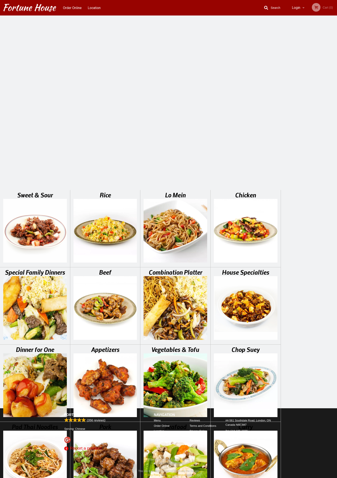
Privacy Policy (198, 431)
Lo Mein (175, 23)
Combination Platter (175, 101)
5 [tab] (318, 119)
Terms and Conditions (203, 425)
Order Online (72, 8)
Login (296, 8)
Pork (105, 255)
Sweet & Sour (35, 23)
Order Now (309, 25)
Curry (245, 255)
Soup (105, 332)
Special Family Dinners (35, 101)
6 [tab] (325, 119)
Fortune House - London (88, 415)
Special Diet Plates (35, 332)
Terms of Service (175, 474)
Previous (284, 91)
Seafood (175, 255)
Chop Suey (245, 178)
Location (94, 8)
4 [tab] (312, 119)
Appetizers (105, 178)
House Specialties (245, 101)
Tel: (236, 431)
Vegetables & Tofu (175, 178)
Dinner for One (35, 178)
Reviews (195, 420)
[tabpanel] (309, 91)
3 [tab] (305, 119)
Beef (105, 101)
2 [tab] (299, 119)
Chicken (245, 23)
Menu (157, 420)
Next (334, 91)
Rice (105, 23)
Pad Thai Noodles (35, 255)
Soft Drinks (175, 332)
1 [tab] (293, 119)
